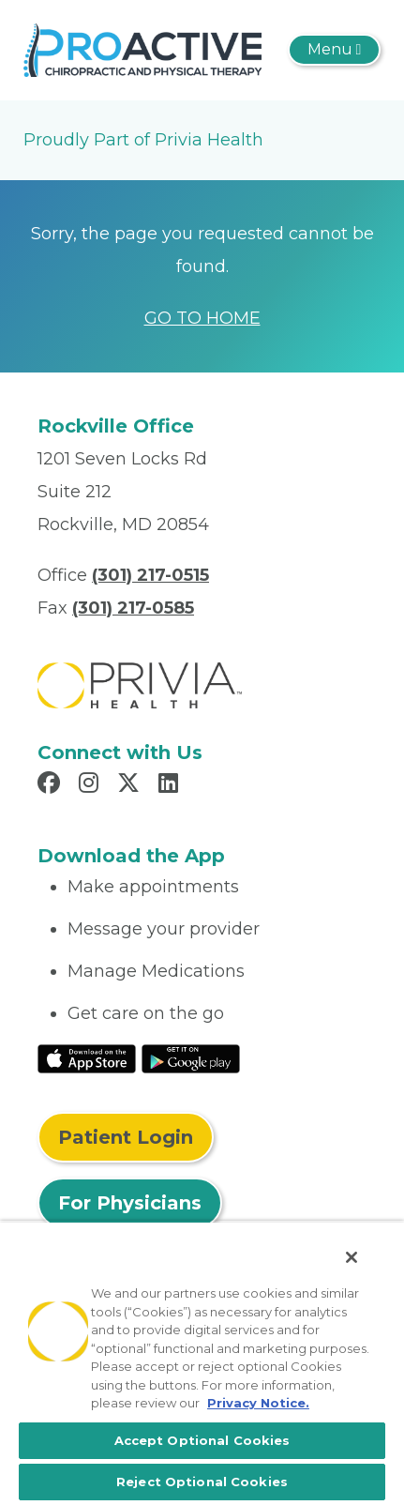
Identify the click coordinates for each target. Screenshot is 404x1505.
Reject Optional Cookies (202, 1481)
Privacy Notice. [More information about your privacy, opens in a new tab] (258, 1402)
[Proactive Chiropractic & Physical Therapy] (142, 48)
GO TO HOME (202, 318)
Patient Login (125, 1137)
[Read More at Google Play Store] (191, 1057)
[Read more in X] (131, 785)
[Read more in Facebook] (51, 785)
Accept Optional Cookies (202, 1440)
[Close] (351, 1257)
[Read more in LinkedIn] (171, 785)
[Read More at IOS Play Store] (86, 1057)
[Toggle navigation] (334, 50)
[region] (202, 1363)
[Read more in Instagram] (91, 785)
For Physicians (130, 1203)
